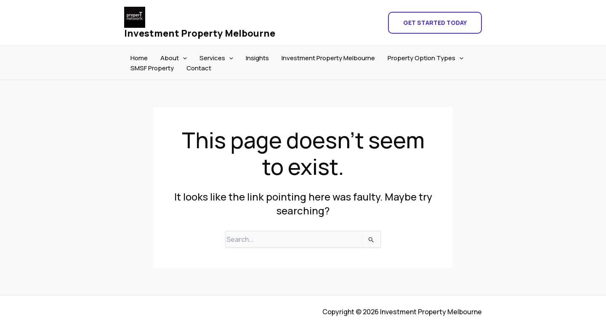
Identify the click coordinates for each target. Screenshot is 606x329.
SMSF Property (152, 68)
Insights (257, 57)
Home (139, 57)
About (173, 58)
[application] (183, 58)
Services (216, 58)
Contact (198, 68)
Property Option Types (425, 58)
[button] (435, 23)
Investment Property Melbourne (199, 33)
